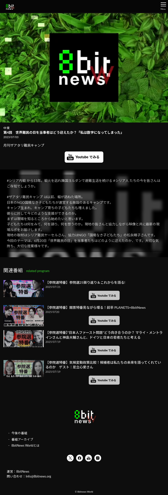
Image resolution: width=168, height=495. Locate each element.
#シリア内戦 (16, 180)
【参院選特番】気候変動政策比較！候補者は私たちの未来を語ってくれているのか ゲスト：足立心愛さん (103, 364)
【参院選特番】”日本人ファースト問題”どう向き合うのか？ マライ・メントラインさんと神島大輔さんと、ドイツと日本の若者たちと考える (104, 334)
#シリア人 (121, 180)
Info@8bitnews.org (38, 476)
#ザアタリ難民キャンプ (25, 197)
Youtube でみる (87, 157)
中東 (6, 128)
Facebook (79, 458)
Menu (163, 6)
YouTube (88, 458)
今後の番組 (19, 433)
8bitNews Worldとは (25, 445)
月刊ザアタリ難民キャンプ (25, 145)
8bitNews (22, 471)
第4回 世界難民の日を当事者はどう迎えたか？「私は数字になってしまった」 (63, 132)
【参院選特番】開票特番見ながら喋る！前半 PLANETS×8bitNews (95, 307)
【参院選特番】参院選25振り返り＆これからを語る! (85, 282)
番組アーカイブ (22, 439)
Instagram (97, 458)
